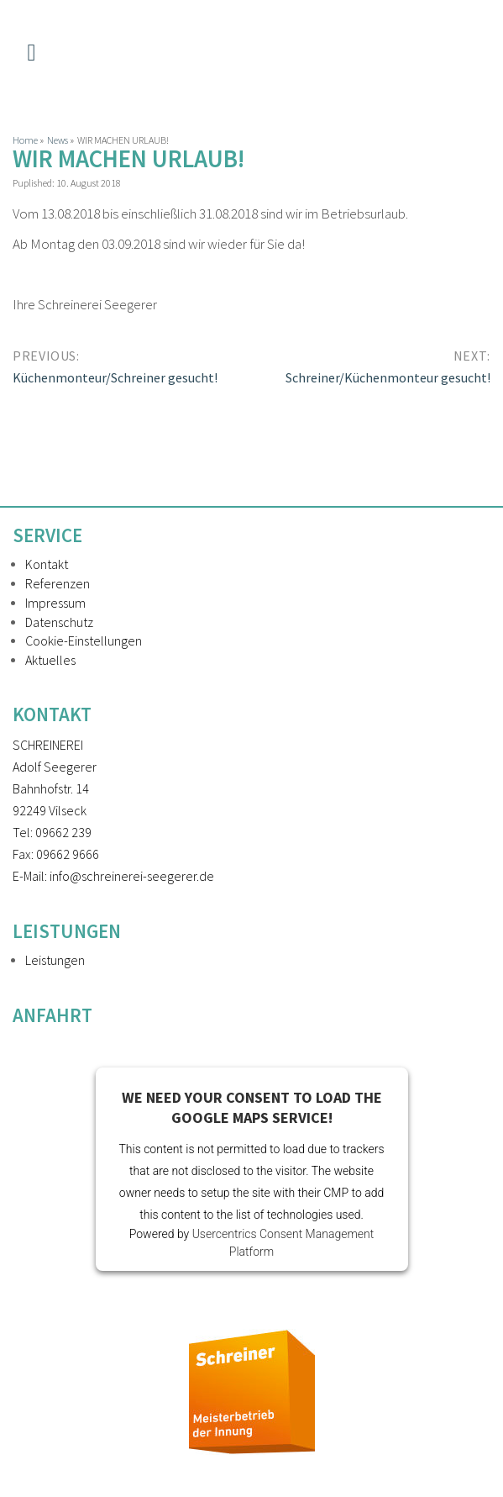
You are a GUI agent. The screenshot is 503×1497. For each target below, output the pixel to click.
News (57, 140)
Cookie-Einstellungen (83, 640)
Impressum (55, 602)
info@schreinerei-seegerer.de (132, 875)
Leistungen (55, 959)
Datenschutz (59, 622)
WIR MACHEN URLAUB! (128, 158)
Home (25, 140)
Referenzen (57, 583)
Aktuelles (50, 659)
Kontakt (46, 564)
